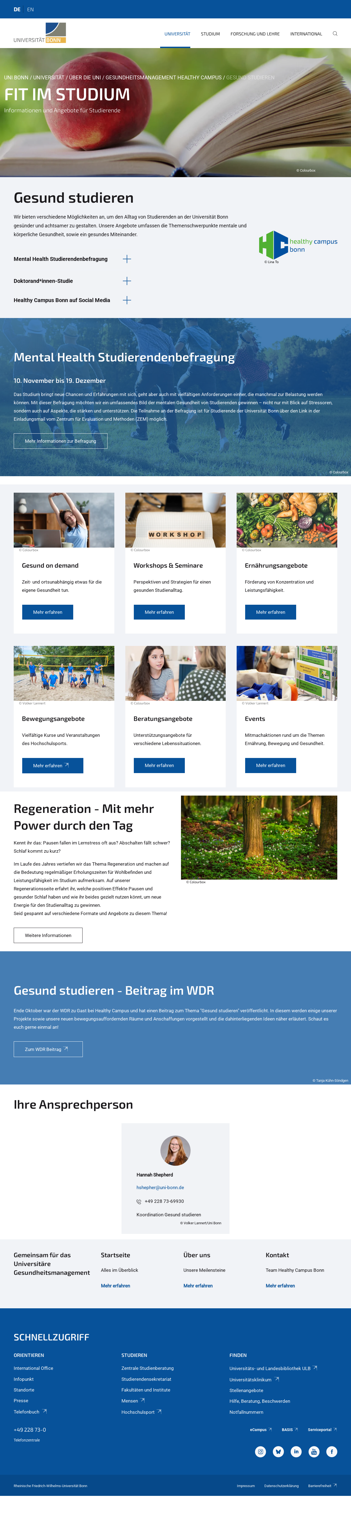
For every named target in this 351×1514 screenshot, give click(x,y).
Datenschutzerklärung (281, 1486)
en (30, 9)
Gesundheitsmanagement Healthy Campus (164, 77)
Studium (210, 33)
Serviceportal (322, 1429)
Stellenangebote (246, 1390)
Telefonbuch (31, 1412)
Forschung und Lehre (255, 33)
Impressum (246, 1486)
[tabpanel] (175, 112)
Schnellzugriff (51, 1336)
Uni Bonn (16, 77)
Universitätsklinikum (255, 1379)
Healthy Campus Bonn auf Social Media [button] (62, 300)
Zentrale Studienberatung (147, 1368)
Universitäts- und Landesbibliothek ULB (274, 1368)
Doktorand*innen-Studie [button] (43, 281)
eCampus (261, 1429)
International (306, 33)
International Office (33, 1368)
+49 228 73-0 (30, 1429)
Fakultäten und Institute (145, 1390)
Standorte (24, 1390)
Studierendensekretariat (146, 1379)
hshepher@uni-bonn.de (160, 1187)
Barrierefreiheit (322, 1486)
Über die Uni (85, 77)
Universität (177, 33)
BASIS (290, 1429)
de (17, 9)
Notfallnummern (246, 1412)
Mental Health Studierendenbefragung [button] (60, 259)
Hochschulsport (141, 1412)
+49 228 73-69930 (164, 1201)
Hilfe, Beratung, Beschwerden (260, 1401)
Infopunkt (24, 1379)
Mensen (133, 1401)
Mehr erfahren (115, 1286)
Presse (21, 1400)
